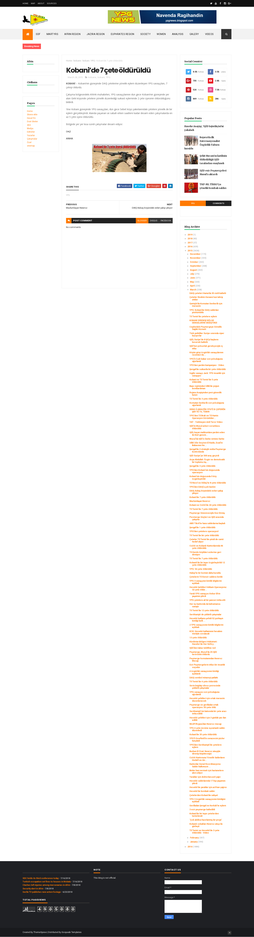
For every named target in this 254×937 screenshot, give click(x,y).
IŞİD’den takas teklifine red (202, 648)
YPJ (193, 203)
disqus (153, 220)
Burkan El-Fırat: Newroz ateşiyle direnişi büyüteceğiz (204, 752)
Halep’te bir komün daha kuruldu (205, 573)
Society (145, 34)
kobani (86, 60)
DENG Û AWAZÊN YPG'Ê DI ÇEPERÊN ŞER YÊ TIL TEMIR (207, 410)
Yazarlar (31, 135)
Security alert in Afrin (33, 888)
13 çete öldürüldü (198, 637)
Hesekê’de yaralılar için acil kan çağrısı (208, 787)
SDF (38, 34)
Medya (30, 128)
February (194, 838)
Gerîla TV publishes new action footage (42, 892)
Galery (194, 34)
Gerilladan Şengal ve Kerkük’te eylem (207, 805)
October (194, 262)
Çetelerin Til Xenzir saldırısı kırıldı (205, 577)
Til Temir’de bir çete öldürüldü (204, 535)
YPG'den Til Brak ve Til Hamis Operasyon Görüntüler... (203, 416)
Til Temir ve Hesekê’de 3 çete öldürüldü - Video (204, 831)
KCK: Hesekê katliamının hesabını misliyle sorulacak (205, 632)
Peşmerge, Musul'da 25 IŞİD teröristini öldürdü (203, 653)
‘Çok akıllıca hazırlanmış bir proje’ (205, 820)
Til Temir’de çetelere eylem (203, 316)
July (192, 274)
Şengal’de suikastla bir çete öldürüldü (207, 369)
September (196, 266)
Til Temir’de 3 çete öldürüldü (203, 399)
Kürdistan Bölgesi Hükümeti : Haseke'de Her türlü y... (203, 643)
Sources (52, 3)
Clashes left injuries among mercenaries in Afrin (46, 885)
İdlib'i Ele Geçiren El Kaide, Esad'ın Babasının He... (206, 444)
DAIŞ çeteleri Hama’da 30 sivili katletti (207, 293)
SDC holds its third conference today (41, 878)
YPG (93, 60)
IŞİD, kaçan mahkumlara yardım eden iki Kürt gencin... (207, 433)
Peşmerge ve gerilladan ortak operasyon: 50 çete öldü (203, 706)
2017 (190, 243)
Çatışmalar (32, 139)
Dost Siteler (32, 121)
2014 (190, 847)
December (195, 254)
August (193, 270)
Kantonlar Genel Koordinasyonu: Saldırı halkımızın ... (205, 765)
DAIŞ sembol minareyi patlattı (203, 677)
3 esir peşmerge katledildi (202, 809)
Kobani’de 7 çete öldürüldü (202, 497)
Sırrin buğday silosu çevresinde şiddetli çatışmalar (204, 686)
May (192, 282)
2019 (190, 235)
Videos (209, 34)
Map (33, 3)
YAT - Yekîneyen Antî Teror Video (206, 422)
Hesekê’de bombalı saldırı (202, 791)
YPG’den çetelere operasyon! (204, 531)
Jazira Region (96, 34)
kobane (77, 60)
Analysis (178, 34)
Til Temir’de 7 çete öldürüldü (203, 509)
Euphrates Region (122, 34)
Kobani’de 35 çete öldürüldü (203, 734)
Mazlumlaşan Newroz (199, 501)
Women (161, 34)
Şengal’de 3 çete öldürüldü (202, 466)
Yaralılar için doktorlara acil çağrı (205, 777)
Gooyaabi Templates (71, 932)
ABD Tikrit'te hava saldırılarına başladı (207, 523)
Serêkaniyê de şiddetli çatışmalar (205, 614)
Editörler (31, 132)
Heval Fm (31, 118)
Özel (29, 142)
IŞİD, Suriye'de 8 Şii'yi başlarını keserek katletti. (203, 340)
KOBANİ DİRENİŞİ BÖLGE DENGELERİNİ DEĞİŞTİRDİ (203, 321)
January (194, 842)
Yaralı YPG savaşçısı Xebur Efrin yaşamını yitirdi (204, 594)
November (195, 258)
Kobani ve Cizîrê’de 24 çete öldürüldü (207, 505)
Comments (218, 203)
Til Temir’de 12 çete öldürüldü (204, 610)
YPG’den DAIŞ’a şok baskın (202, 487)
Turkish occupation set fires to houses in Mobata (47, 881)
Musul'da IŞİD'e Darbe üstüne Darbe (206, 439)
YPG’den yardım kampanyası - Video (206, 365)
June (192, 278)
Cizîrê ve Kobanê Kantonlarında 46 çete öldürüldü (206, 547)
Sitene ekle (32, 114)
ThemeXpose (40, 932)
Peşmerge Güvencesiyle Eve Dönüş (207, 513)
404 (29, 125)
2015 (190, 250)
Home (25, 3)
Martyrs (52, 34)
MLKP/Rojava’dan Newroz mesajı (205, 724)
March (193, 290)
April (192, 286)
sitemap (31, 146)
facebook (166, 220)
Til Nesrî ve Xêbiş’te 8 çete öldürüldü (207, 483)
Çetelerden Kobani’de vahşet (203, 795)
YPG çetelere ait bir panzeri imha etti (207, 600)
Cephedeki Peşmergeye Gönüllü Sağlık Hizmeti (205, 328)
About (41, 3)
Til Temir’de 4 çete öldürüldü (203, 681)
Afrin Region (72, 34)
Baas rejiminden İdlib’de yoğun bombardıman (204, 387)
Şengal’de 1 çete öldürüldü (202, 527)
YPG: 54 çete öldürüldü (200, 569)
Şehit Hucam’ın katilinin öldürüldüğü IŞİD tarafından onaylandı (213, 159)
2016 (190, 246)
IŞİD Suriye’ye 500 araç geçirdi (204, 455)
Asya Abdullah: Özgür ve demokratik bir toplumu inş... (207, 460)
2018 (190, 238)
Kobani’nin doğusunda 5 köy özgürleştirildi (202, 477)
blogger (142, 220)
